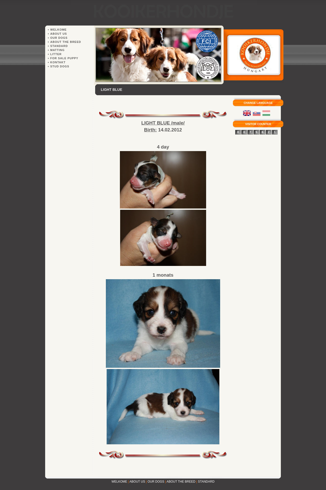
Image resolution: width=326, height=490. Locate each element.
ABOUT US (137, 481)
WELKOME (119, 481)
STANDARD (206, 481)
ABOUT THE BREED (181, 481)
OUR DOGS (156, 481)
